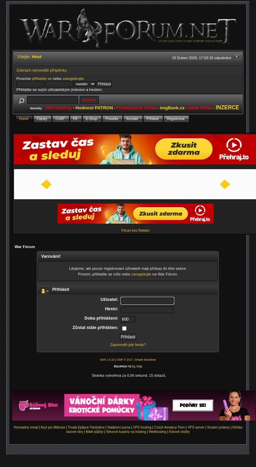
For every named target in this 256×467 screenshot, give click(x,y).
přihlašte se (42, 78)
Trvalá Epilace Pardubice (86, 427)
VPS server (196, 427)
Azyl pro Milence (53, 427)
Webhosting (158, 432)
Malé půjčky (94, 432)
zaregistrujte (72, 78)
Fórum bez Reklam (135, 230)
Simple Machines (145, 359)
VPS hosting (142, 427)
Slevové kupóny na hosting (126, 432)
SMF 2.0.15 (107, 359)
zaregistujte (141, 274)
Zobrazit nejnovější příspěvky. (41, 70)
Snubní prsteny (218, 427)
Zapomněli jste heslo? (128, 345)
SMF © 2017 (125, 359)
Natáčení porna (118, 427)
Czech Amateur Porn (169, 427)
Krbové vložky (179, 432)
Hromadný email (26, 427)
